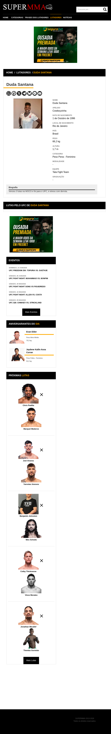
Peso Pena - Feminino (63, 157)
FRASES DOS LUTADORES (37, 18)
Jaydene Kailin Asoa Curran (36, 351)
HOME (5, 18)
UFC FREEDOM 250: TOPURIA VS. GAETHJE (28, 270)
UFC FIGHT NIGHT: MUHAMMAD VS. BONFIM (28, 278)
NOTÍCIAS (67, 18)
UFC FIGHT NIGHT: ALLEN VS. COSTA (25, 295)
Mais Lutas (31, 660)
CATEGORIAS (17, 18)
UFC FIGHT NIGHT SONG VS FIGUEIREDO (27, 287)
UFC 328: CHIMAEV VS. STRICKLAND (25, 303)
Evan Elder (31, 332)
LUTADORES (55, 18)
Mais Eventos (31, 312)
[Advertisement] (28, 149)
